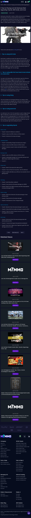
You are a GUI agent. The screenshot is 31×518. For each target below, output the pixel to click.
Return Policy (3, 453)
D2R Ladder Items (4, 496)
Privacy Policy (3, 451)
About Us (2, 443)
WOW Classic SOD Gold (21, 451)
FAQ (1, 446)
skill (5, 89)
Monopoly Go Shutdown (6, 478)
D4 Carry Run (19, 499)
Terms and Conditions (5, 450)
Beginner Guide (4, 13)
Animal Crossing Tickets (21, 478)
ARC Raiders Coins (20, 506)
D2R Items (3, 494)
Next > (22, 232)
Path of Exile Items (5, 462)
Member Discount (4, 456)
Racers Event (3, 481)
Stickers (2, 476)
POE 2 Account (19, 471)
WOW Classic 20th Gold (21, 445)
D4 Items (18, 494)
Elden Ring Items (4, 505)
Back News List (15, 232)
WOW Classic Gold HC (21, 450)
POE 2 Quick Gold (20, 466)
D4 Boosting (18, 497)
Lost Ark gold (16, 49)
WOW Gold (18, 453)
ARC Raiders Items (20, 505)
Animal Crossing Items (21, 480)
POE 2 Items (18, 464)
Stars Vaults (3, 480)
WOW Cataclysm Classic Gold (22, 446)
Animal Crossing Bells (20, 476)
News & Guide (4, 455)
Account (2, 488)
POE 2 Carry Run (19, 467)
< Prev (8, 232)
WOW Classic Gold (20, 448)
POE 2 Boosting (19, 469)
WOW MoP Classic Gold (21, 443)
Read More (15, 259)
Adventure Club (4, 486)
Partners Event (4, 483)
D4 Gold (18, 496)
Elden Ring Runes (4, 506)
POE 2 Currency (19, 462)
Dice (2, 485)
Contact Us (3, 445)
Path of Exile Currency (5, 464)
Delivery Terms (4, 448)
